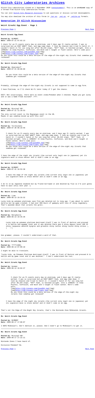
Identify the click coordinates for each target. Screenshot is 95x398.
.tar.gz (53, 18)
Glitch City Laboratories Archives (33, 3)
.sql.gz (62, 18)
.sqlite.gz (75, 18)
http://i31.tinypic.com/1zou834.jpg (22, 58)
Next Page (89, 32)
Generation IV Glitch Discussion (23, 23)
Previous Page (7, 32)
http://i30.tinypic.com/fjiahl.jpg (22, 60)
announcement (58, 9)
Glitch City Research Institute (27, 15)
